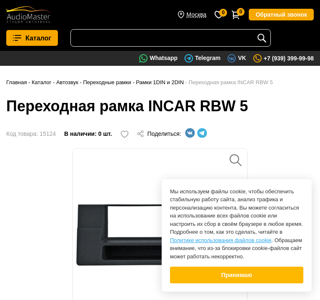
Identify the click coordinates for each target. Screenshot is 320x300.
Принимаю (236, 275)
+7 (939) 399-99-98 (289, 58)
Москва (197, 15)
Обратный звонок (281, 14)
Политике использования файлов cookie (221, 240)
